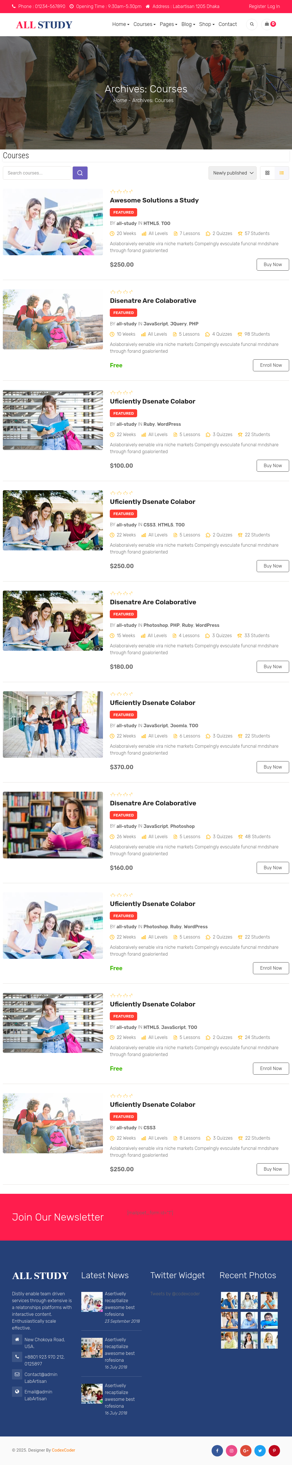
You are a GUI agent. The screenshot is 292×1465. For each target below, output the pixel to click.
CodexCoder (63, 1450)
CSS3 (149, 524)
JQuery (178, 324)
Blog (188, 24)
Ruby (149, 424)
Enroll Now (271, 365)
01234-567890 (50, 6)
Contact (228, 24)
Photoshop (155, 625)
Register (257, 6)
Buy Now (273, 264)
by (112, 223)
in (140, 223)
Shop (207, 24)
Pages (168, 24)
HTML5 (151, 223)
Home (120, 24)
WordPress (169, 424)
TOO (165, 223)
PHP (193, 324)
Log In (273, 6)
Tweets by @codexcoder (175, 1293)
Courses (144, 24)
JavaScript (155, 324)
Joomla (178, 725)
